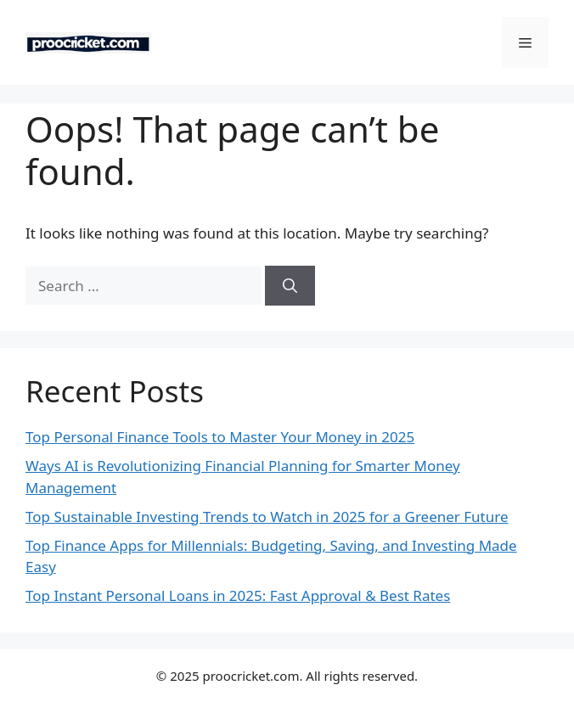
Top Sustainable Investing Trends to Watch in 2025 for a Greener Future (267, 516)
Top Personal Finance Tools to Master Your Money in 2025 (219, 436)
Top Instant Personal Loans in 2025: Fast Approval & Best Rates (237, 595)
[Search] (290, 286)
